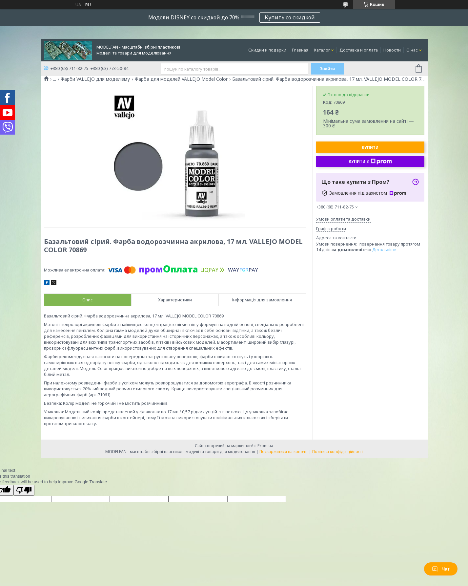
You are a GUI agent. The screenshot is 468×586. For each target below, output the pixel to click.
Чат (441, 569)
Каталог (322, 50)
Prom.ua (265, 445)
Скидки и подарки (267, 50)
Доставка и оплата (358, 50)
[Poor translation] (23, 490)
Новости (392, 50)
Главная (300, 50)
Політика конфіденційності (337, 451)
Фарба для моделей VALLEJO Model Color (181, 79)
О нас (412, 50)
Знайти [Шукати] (327, 68)
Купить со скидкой (290, 17)
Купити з (370, 161)
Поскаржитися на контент (283, 451)
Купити (370, 147)
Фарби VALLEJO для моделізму (95, 79)
